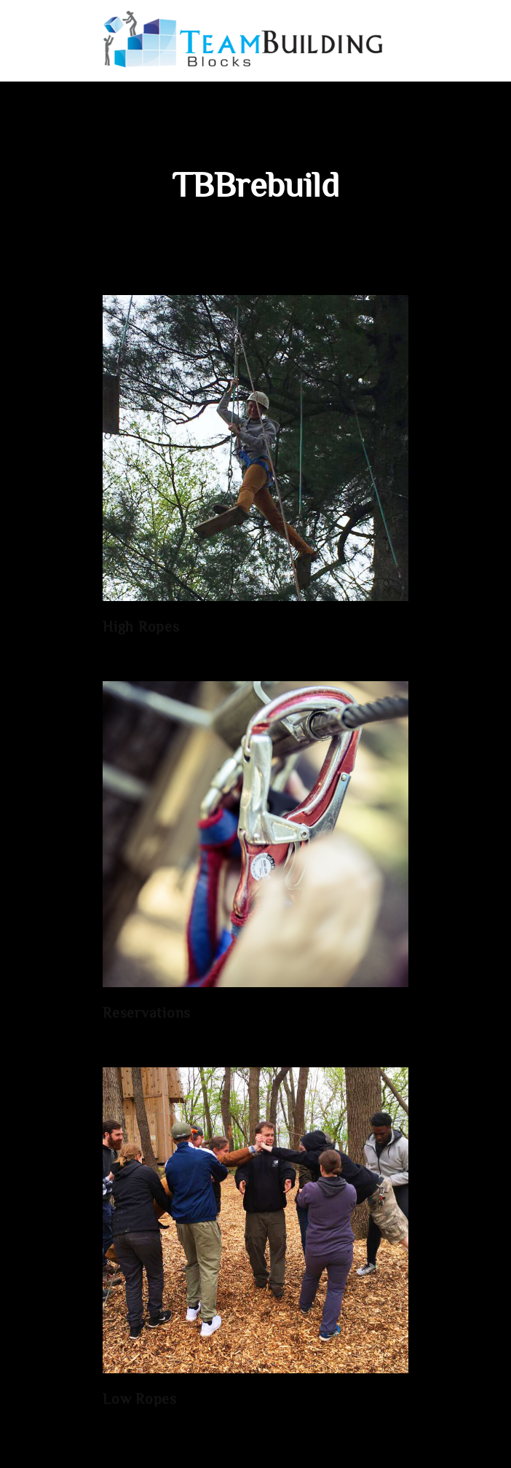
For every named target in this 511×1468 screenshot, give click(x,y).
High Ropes (141, 628)
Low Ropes (140, 1400)
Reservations (147, 1014)
